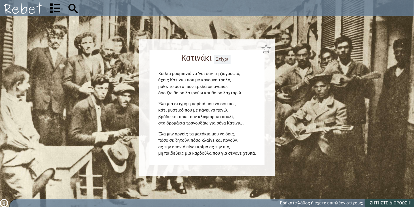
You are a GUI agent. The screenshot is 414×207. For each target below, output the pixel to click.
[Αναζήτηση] (111, 8)
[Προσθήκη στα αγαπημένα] (266, 48)
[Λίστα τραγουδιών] (55, 8)
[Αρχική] (23, 8)
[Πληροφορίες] (4, 202)
